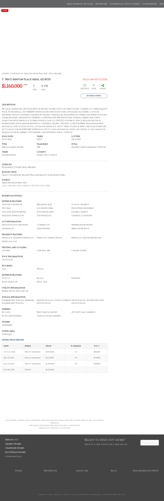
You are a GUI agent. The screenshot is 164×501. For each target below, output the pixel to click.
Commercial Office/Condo (125, 3)
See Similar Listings (93, 96)
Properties (101, 3)
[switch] (84, 88)
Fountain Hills (13, 456)
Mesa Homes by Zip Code (80, 3)
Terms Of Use (45, 494)
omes (11, 439)
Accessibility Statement (87, 494)
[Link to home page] (3, 4)
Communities (149, 3)
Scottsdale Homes (15, 452)
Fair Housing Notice (114, 494)
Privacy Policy (63, 494)
